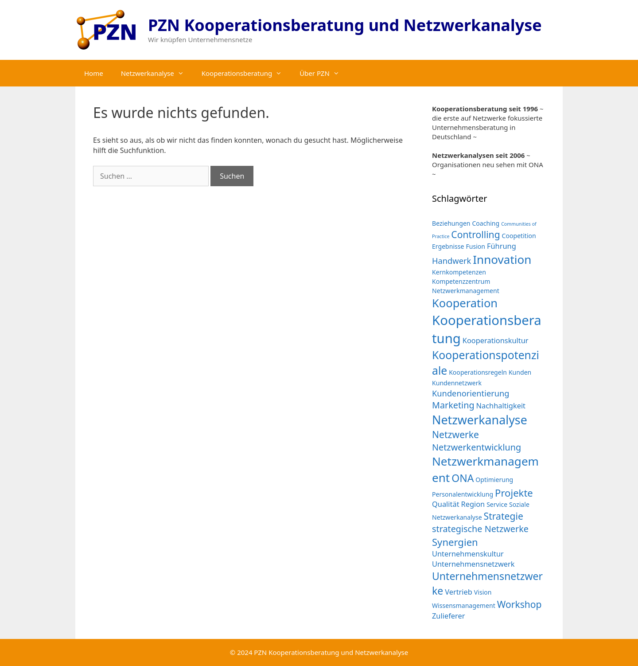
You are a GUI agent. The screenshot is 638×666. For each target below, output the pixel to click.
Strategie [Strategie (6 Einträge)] (503, 515)
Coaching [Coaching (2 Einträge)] (485, 223)
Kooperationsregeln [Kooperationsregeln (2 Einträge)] (478, 372)
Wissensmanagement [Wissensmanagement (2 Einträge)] (463, 605)
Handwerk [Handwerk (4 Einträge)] (451, 260)
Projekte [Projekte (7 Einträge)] (514, 492)
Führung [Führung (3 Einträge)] (501, 246)
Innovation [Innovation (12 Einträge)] (502, 259)
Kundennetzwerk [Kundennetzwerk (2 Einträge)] (457, 383)
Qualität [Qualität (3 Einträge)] (445, 504)
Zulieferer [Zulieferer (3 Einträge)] (448, 616)
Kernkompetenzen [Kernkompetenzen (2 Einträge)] (459, 272)
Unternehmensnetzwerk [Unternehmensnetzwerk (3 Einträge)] (473, 564)
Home (93, 73)
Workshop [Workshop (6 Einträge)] (519, 604)
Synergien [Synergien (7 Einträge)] (455, 541)
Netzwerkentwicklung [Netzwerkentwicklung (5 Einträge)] (476, 447)
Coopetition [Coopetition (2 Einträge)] (519, 235)
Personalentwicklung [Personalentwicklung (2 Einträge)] (462, 494)
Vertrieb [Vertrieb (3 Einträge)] (458, 592)
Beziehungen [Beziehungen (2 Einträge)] (451, 223)
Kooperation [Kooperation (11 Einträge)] (465, 302)
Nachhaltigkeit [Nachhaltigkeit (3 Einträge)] (500, 405)
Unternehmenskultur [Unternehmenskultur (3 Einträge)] (468, 553)
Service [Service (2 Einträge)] (496, 504)
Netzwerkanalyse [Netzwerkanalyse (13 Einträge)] (479, 419)
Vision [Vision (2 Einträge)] (483, 592)
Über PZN (324, 73)
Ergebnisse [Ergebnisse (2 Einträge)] (448, 246)
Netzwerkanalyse (157, 73)
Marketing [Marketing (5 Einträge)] (453, 405)
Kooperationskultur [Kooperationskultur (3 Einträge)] (496, 340)
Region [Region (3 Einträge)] (473, 504)
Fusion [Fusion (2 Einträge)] (475, 246)
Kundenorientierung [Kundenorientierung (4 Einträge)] (471, 393)
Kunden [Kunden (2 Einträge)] (520, 372)
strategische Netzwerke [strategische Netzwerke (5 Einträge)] (480, 529)
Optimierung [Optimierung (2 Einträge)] (494, 479)
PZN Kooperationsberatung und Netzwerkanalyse (345, 25)
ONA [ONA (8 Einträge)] (462, 478)
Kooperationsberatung (246, 73)
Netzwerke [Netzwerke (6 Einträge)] (455, 434)
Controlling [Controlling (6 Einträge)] (475, 234)
